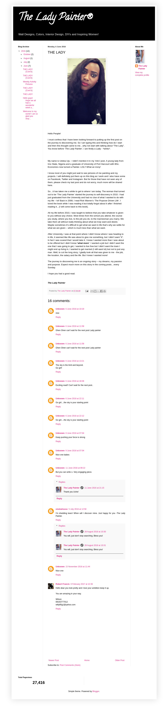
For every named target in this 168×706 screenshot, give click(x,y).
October (27, 54)
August (26, 58)
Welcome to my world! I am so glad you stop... (30, 115)
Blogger (95, 691)
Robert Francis (63, 584)
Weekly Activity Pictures (29, 83)
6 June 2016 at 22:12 (75, 416)
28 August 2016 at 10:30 (95, 532)
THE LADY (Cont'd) (27, 70)
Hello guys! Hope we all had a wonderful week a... (29, 103)
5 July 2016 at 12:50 (77, 509)
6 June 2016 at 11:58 (75, 326)
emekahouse (62, 509)
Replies (62, 482)
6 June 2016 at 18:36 (75, 381)
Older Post (119, 660)
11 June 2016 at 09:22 (75, 468)
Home (87, 660)
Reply (58, 317)
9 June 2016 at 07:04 (75, 450)
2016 (23, 51)
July (25, 62)
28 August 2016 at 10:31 (95, 545)
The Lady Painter (72, 488)
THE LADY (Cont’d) (27, 89)
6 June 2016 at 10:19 (75, 309)
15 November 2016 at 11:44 (78, 566)
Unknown (60, 309)
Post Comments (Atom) (70, 665)
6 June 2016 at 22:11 (75, 398)
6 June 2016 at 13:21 (75, 361)
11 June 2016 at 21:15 (94, 488)
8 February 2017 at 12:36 (82, 584)
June (25, 66)
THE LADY (28, 94)
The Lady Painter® (55, 18)
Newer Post (54, 660)
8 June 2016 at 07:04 (75, 433)
